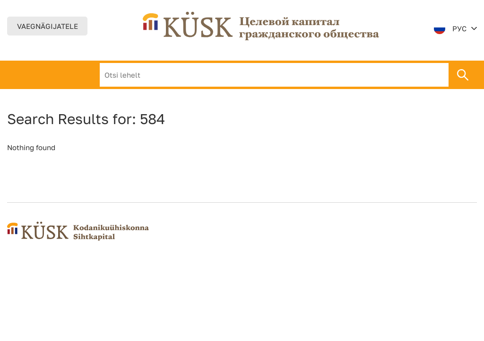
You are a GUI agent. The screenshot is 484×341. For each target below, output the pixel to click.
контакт (329, 75)
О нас (150, 75)
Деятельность (205, 75)
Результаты (273, 75)
